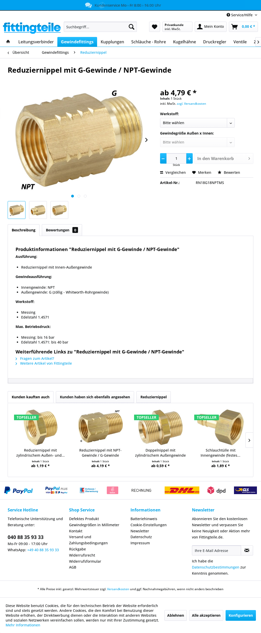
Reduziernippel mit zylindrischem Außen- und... (40, 453)
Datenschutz (141, 536)
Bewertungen (62, 230)
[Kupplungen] (112, 42)
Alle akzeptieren (206, 615)
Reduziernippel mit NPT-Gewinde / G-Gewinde (100, 453)
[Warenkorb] (243, 27)
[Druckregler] (215, 42)
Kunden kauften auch (30, 396)
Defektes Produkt (84, 518)
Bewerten (229, 172)
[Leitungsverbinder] (36, 42)
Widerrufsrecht (82, 555)
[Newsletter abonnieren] (247, 550)
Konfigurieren (241, 615)
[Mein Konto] (211, 27)
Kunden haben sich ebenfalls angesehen (95, 396)
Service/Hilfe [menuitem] (240, 14)
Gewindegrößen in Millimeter (94, 524)
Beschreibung (23, 230)
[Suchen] (131, 27)
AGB (72, 567)
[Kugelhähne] (184, 42)
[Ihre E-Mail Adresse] (216, 550)
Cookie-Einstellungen (148, 524)
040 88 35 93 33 (26, 537)
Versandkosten (118, 589)
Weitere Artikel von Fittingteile (44, 363)
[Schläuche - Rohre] (148, 42)
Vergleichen (173, 172)
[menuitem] (100, 27)
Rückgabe (77, 549)
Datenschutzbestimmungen (215, 567)
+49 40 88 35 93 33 (43, 549)
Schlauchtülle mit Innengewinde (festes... (220, 453)
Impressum (140, 542)
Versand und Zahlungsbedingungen (88, 539)
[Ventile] (240, 42)
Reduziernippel (153, 396)
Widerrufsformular (85, 561)
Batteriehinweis (143, 518)
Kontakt (75, 531)
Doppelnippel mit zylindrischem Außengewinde (160, 453)
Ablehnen (175, 615)
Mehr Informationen (23, 625)
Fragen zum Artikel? (35, 358)
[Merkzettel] (154, 27)
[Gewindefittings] (77, 42)
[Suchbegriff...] (100, 27)
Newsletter (139, 531)
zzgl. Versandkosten (191, 103)
